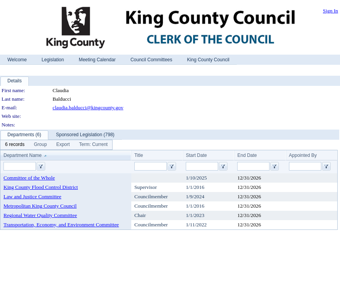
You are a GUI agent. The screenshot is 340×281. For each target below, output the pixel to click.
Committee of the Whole (29, 178)
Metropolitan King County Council (40, 206)
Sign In (330, 11)
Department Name (23, 155)
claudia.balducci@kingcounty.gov (88, 107)
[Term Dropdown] (93, 144)
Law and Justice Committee (32, 196)
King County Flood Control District (41, 187)
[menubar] (56, 145)
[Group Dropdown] (40, 144)
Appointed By (303, 155)
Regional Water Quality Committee (40, 215)
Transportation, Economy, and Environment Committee (61, 225)
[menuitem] (14, 144)
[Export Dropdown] (62, 144)
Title (138, 155)
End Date (247, 155)
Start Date (196, 155)
